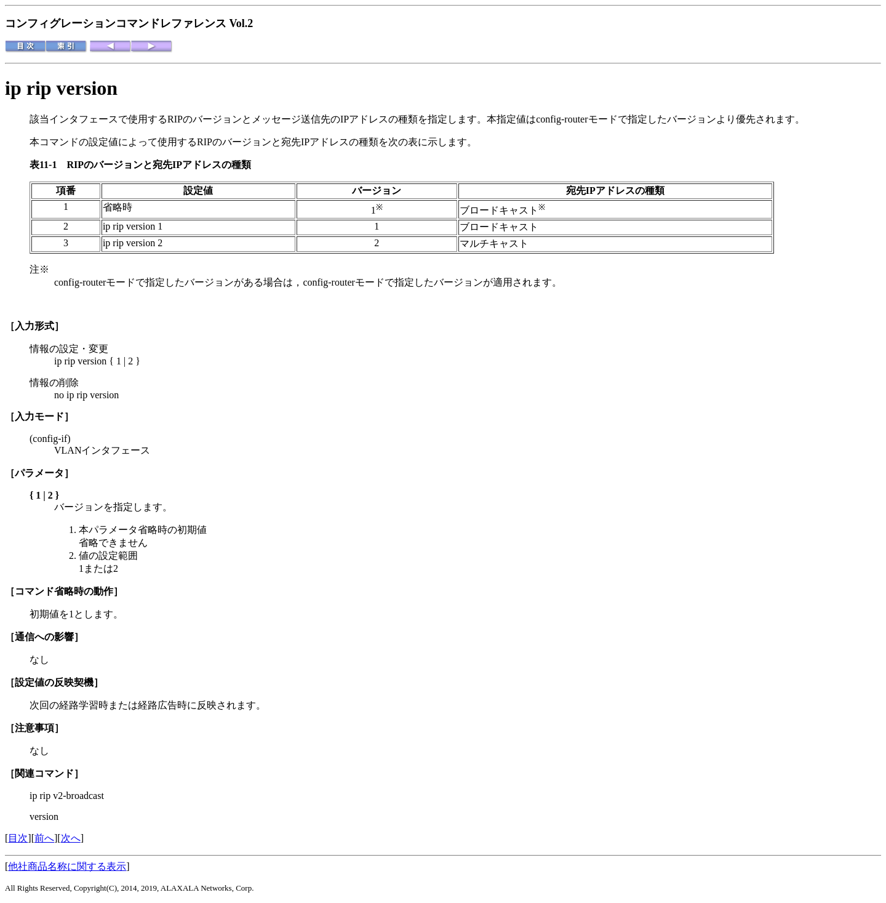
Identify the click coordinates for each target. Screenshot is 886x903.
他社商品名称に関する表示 (67, 866)
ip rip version (61, 88)
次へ (71, 838)
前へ (44, 838)
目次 (18, 838)
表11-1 (48, 164)
